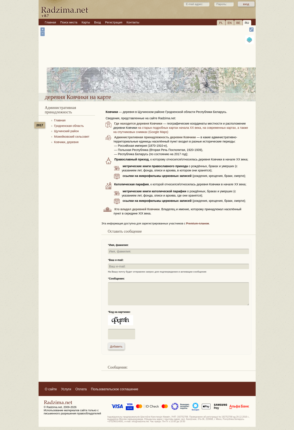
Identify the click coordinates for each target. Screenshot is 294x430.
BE (238, 22)
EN (230, 22)
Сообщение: (117, 278)
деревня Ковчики (164, 82)
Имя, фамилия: (119, 245)
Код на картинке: (120, 312)
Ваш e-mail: (116, 260)
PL (221, 22)
